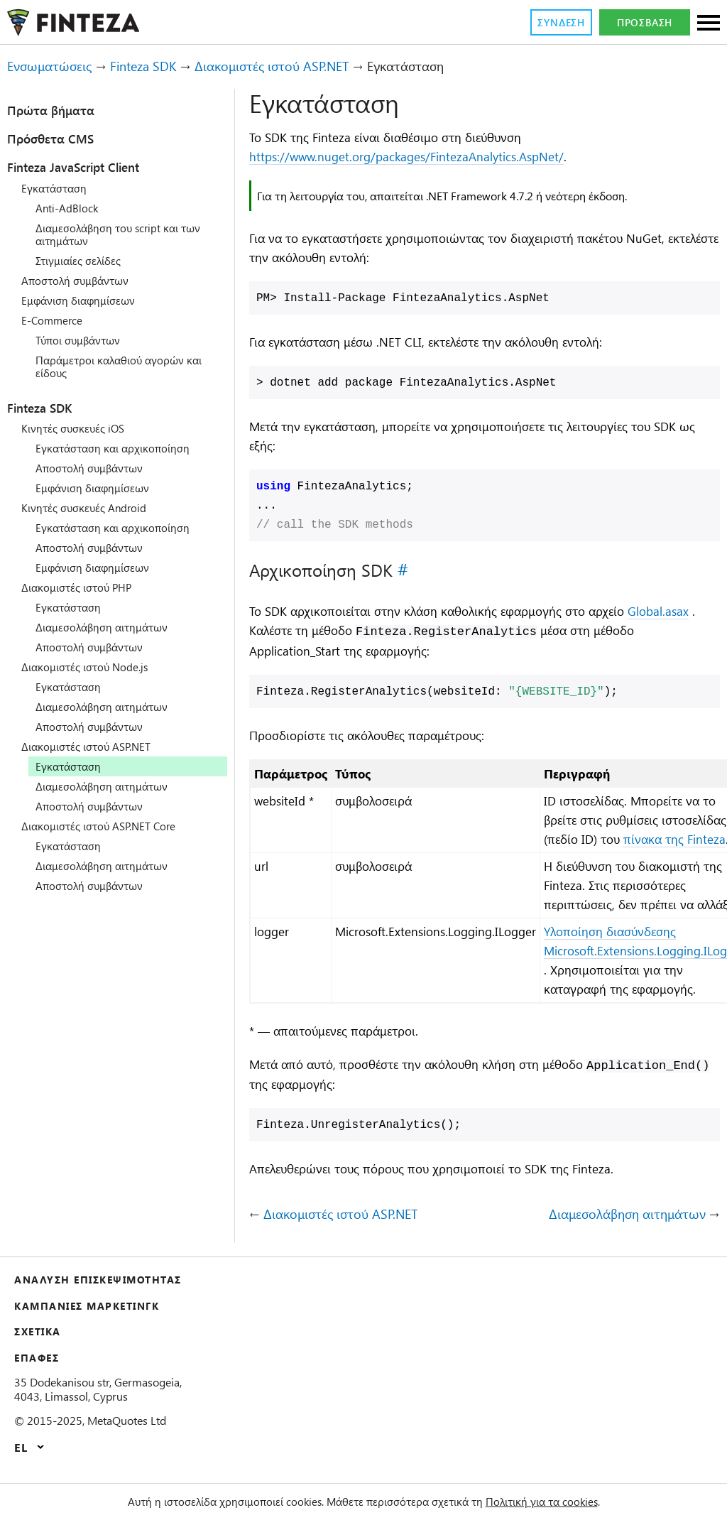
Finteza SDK (159, 66)
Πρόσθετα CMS (58, 138)
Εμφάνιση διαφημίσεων (82, 300)
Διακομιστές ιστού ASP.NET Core (108, 826)
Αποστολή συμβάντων (79, 280)
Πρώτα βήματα (57, 110)
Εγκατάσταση (57, 188)
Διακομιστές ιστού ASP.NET (304, 66)
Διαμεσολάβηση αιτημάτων (108, 627)
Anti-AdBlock (69, 208)
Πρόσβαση (645, 22)
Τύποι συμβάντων (82, 340)
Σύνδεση (557, 22)
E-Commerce (55, 320)
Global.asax (284, 633)
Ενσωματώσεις (55, 66)
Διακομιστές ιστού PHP (83, 587)
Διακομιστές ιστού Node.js (92, 667)
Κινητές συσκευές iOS (79, 428)
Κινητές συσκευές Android (91, 507)
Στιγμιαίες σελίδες (85, 260)
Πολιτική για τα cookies (561, 1501)
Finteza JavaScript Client (90, 167)
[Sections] (708, 23)
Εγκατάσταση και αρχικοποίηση (120, 448)
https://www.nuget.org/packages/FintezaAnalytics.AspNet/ (423, 157)
